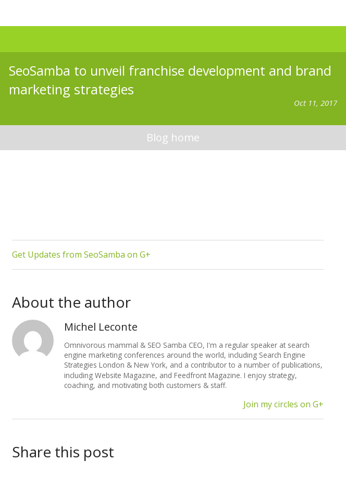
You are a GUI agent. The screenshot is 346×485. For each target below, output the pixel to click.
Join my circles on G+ (283, 404)
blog (173, 138)
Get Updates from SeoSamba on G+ (81, 254)
